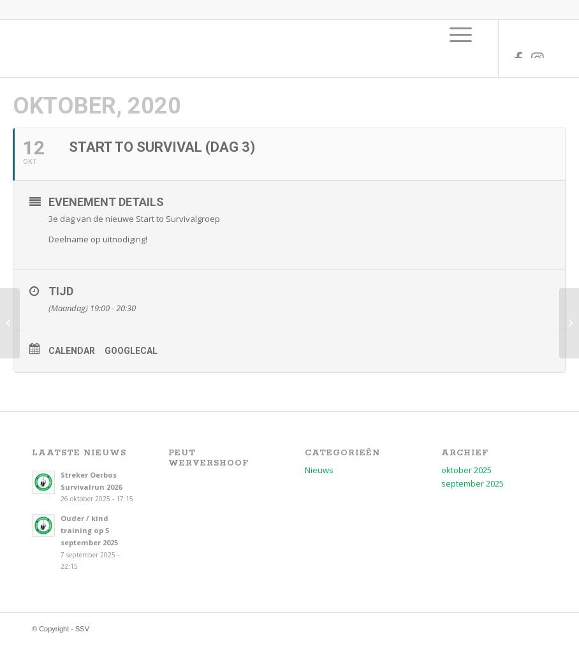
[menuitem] (460, 34)
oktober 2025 (466, 470)
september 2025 (472, 483)
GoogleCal (131, 351)
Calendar (71, 351)
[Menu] (460, 34)
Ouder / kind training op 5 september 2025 (89, 530)
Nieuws (319, 470)
